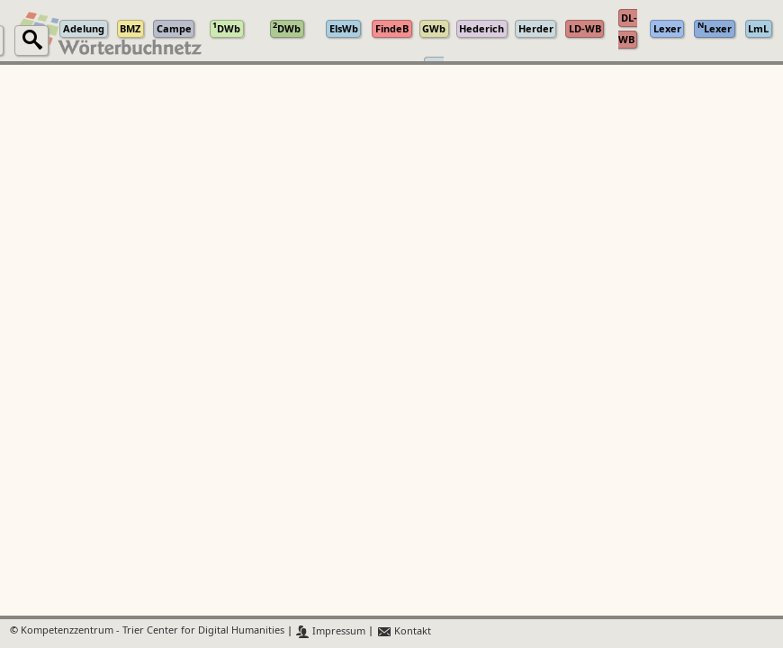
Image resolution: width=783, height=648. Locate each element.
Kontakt (403, 631)
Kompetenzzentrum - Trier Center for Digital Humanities (152, 631)
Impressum (330, 631)
